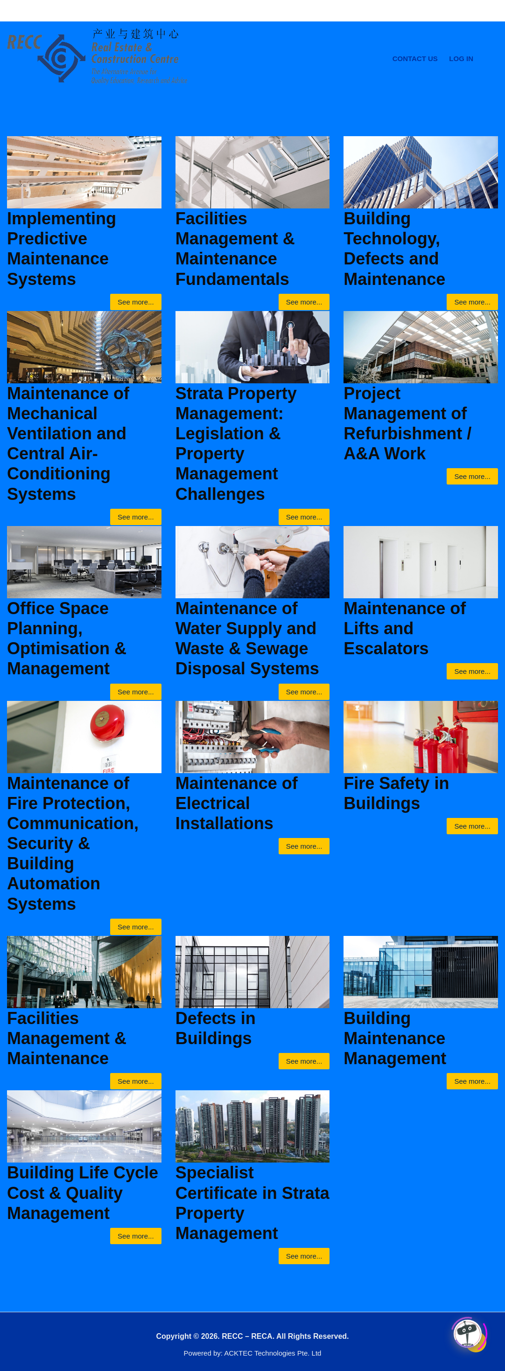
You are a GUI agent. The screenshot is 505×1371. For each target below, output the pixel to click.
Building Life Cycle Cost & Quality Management (82, 1192)
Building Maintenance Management (395, 1038)
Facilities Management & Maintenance (66, 1038)
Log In (461, 58)
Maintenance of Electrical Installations (236, 803)
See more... (136, 302)
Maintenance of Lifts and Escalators (405, 628)
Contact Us (415, 58)
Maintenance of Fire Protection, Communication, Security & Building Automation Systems (73, 844)
